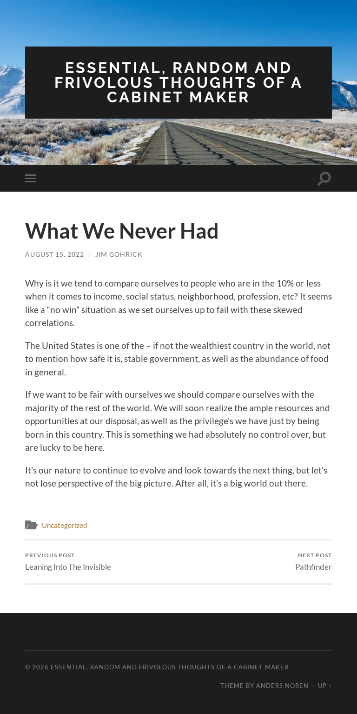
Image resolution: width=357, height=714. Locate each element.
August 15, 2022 (54, 254)
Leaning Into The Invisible (68, 562)
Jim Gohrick (119, 254)
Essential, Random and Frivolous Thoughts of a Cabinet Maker (178, 82)
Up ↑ (325, 685)
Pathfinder (313, 562)
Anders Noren (282, 685)
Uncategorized (64, 525)
